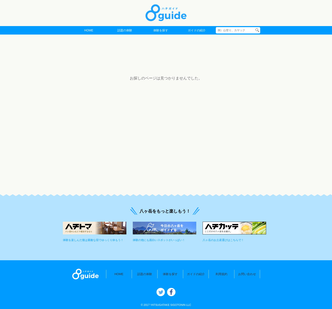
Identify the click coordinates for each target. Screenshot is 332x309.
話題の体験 (124, 30)
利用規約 (221, 274)
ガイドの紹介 (197, 30)
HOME (88, 30)
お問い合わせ (247, 274)
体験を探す (160, 30)
